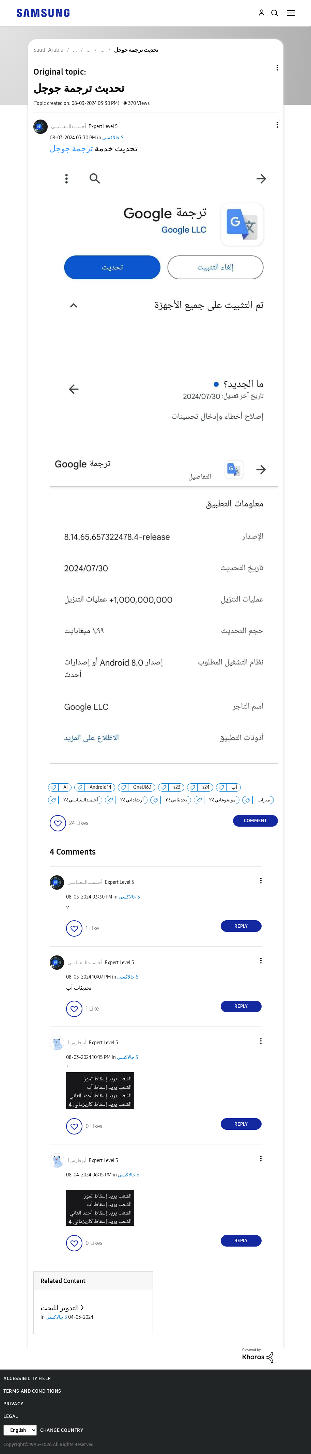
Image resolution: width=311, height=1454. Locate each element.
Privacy (13, 1404)
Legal (10, 1416)
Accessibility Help (27, 1378)
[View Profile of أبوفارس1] (77, 1043)
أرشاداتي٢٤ (132, 800)
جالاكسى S (113, 138)
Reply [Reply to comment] (241, 926)
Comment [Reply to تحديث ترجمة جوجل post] (255, 821)
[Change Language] (20, 1430)
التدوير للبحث (60, 1308)
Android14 (100, 787)
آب (234, 787)
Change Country (61, 1430)
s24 (205, 787)
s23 (177, 787)
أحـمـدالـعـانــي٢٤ (80, 800)
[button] (265, 125)
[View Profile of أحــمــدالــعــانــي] (68, 126)
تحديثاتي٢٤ (176, 800)
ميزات (264, 800)
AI (65, 787)
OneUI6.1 (142, 787)
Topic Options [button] (265, 67)
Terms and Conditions (32, 1391)
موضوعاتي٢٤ (222, 800)
